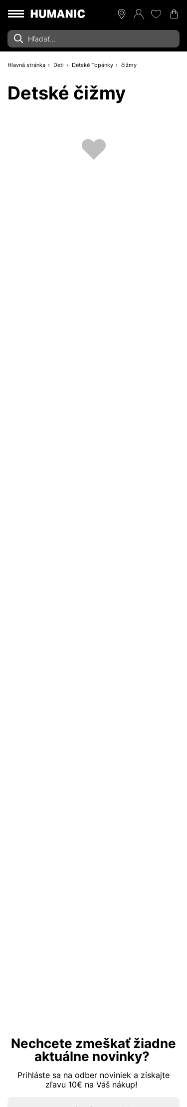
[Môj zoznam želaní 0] (156, 14)
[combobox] (93, 38)
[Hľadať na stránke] (93, 38)
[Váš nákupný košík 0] (174, 14)
